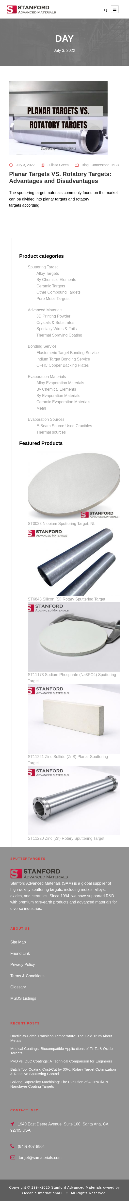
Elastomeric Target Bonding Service (67, 353)
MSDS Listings (23, 998)
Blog (85, 165)
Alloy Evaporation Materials (60, 383)
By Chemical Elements (56, 280)
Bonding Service (42, 346)
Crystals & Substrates (55, 322)
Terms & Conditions (27, 976)
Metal (41, 408)
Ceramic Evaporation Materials (63, 402)
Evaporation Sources (46, 419)
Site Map (18, 942)
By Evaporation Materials (58, 396)
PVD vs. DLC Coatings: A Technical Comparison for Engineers (61, 1061)
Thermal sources (51, 432)
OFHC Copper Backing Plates (62, 365)
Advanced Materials (45, 310)
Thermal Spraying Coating (59, 335)
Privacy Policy (22, 964)
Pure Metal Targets (52, 299)
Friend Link (20, 953)
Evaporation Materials (47, 377)
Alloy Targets (47, 273)
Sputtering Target (43, 267)
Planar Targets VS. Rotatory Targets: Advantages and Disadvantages (60, 177)
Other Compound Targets (58, 292)
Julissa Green (58, 165)
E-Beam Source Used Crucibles (64, 426)
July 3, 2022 (25, 165)
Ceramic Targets (50, 286)
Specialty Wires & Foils (56, 329)
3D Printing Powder (53, 316)
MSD (115, 165)
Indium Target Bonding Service (63, 359)
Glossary (18, 987)
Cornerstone (100, 165)
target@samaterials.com (40, 1158)
